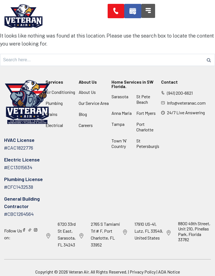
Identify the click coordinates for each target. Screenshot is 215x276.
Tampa (118, 124)
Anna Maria (122, 113)
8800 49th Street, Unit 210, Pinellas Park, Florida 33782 (194, 231)
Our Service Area (94, 103)
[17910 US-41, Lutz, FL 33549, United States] (125, 232)
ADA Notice (169, 271)
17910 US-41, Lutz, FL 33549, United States (148, 230)
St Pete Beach (143, 99)
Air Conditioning (60, 92)
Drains (51, 114)
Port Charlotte (144, 126)
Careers (86, 125)
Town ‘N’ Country (119, 143)
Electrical (54, 125)
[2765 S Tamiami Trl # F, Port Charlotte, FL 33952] (81, 236)
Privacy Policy (143, 271)
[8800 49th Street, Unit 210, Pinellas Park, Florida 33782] (168, 233)
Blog (83, 114)
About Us (87, 92)
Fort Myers (146, 113)
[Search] (209, 60)
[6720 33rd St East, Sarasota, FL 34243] (48, 236)
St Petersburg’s (147, 143)
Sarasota (120, 96)
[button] (134, 11)
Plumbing (54, 103)
